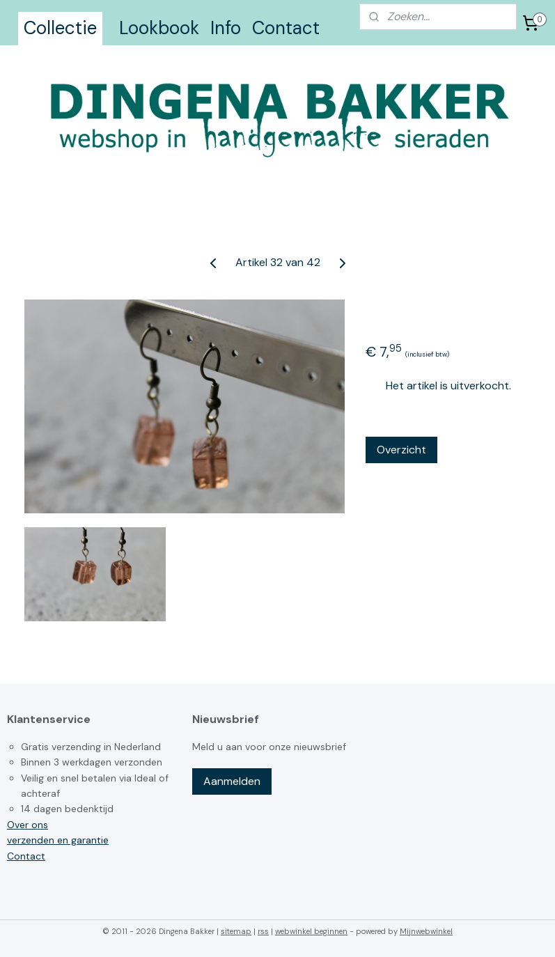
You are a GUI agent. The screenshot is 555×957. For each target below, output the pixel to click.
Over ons (27, 824)
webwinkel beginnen (311, 931)
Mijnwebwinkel (426, 931)
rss (263, 931)
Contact (286, 28)
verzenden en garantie (58, 840)
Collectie (60, 28)
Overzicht (401, 449)
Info (225, 28)
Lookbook (159, 28)
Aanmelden (231, 781)
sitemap (236, 931)
